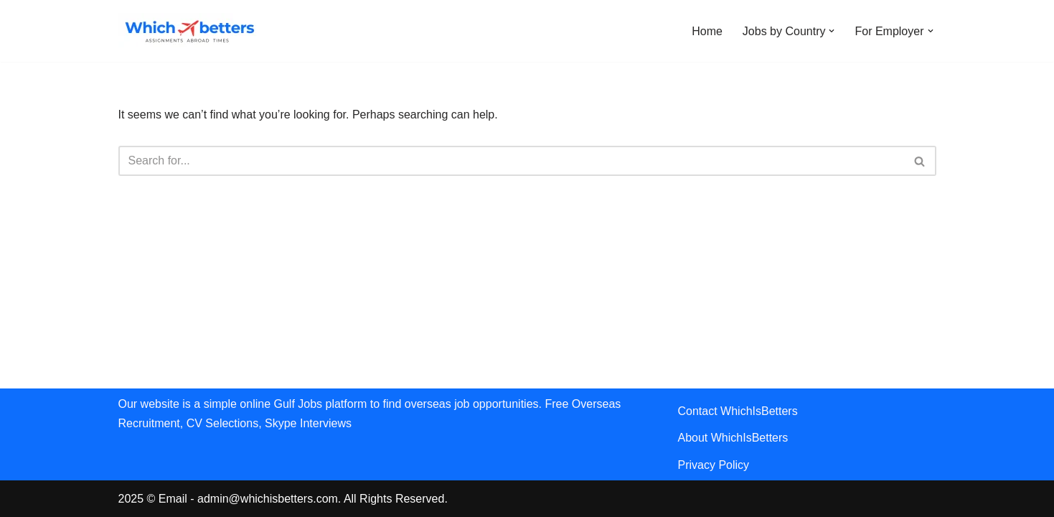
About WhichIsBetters (733, 438)
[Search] (511, 161)
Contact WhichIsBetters (738, 411)
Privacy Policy (714, 465)
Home (707, 31)
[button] (831, 31)
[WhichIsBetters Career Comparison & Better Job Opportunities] (190, 31)
